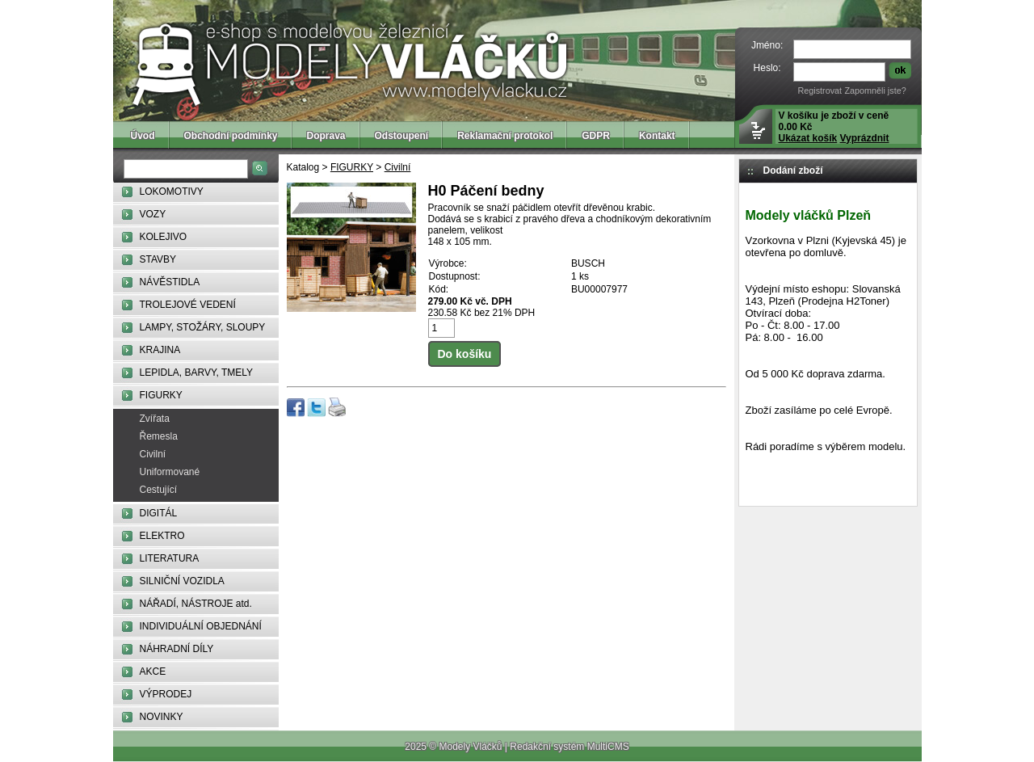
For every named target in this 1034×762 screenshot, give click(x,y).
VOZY (153, 214)
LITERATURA (170, 558)
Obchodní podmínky (231, 135)
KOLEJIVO (163, 236)
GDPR (596, 135)
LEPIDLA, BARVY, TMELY (197, 372)
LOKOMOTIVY (172, 191)
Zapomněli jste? (875, 90)
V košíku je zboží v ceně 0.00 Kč (834, 127)
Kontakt (657, 135)
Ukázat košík (808, 138)
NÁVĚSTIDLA (170, 282)
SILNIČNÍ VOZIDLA (182, 581)
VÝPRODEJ (166, 694)
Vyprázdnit (864, 138)
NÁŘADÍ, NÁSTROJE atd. (196, 603)
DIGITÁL (159, 513)
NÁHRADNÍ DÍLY (177, 649)
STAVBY (158, 259)
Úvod (143, 135)
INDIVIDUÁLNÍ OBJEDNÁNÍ (201, 626)
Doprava (326, 135)
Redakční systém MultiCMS (569, 746)
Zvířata (155, 418)
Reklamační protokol (505, 135)
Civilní (153, 454)
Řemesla (159, 436)
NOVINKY (161, 716)
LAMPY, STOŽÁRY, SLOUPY (203, 327)
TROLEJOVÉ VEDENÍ (188, 304)
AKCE (153, 671)
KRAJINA (160, 350)
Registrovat (819, 90)
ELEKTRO (162, 535)
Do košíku (465, 353)
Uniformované (170, 472)
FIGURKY (161, 395)
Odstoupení (402, 135)
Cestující (159, 489)
